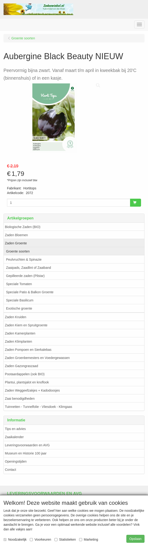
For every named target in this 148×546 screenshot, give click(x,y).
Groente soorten (18, 251)
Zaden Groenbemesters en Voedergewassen (37, 358)
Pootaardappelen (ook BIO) (24, 374)
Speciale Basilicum (20, 300)
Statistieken (65, 539)
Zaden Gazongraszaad (21, 366)
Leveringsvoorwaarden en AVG (27, 445)
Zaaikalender (14, 437)
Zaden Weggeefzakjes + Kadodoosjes (32, 390)
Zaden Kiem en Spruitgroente (26, 325)
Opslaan (135, 539)
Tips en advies (15, 429)
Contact (10, 469)
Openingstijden (16, 461)
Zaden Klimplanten (18, 341)
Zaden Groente (16, 243)
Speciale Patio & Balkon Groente (30, 292)
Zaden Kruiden (15, 317)
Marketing (88, 539)
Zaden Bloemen (16, 235)
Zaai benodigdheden (20, 398)
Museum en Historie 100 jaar (26, 453)
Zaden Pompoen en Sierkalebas (28, 349)
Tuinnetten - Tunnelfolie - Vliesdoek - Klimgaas (38, 407)
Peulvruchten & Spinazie (24, 259)
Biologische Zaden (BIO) (22, 227)
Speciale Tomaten (19, 284)
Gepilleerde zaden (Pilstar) (25, 276)
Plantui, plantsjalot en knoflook (27, 382)
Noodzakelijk (15, 539)
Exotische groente (19, 308)
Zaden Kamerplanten (20, 333)
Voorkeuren (40, 539)
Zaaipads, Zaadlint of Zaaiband (28, 268)
